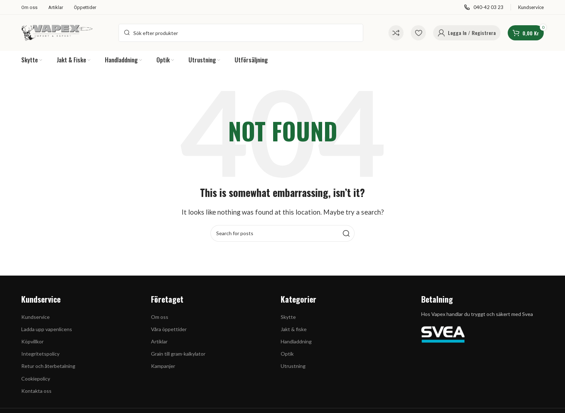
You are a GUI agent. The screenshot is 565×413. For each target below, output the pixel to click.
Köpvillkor (32, 341)
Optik (287, 354)
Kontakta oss (36, 391)
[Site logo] (57, 32)
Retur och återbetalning (48, 366)
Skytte (288, 317)
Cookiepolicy (35, 378)
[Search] (241, 33)
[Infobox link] (483, 7)
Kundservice (35, 317)
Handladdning (296, 341)
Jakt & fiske (294, 329)
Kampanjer (163, 366)
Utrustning (293, 366)
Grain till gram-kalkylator (178, 354)
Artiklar (159, 341)
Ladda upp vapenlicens (46, 329)
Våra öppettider (169, 329)
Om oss (159, 317)
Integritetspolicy (40, 354)
